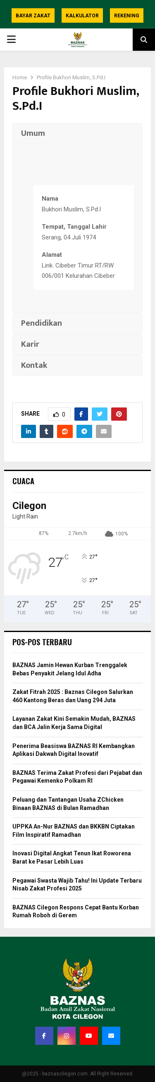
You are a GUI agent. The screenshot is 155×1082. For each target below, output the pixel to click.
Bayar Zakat (33, 16)
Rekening (126, 16)
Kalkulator (82, 16)
